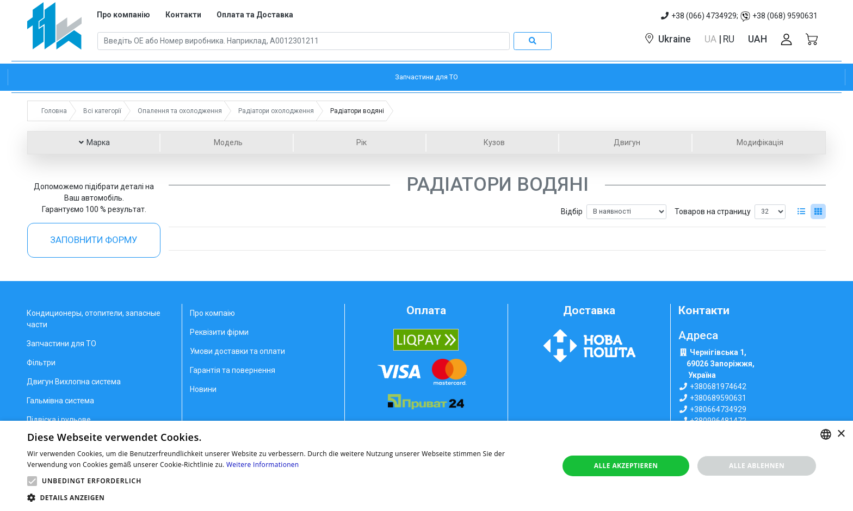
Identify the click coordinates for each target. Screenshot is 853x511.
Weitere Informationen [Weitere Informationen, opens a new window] (262, 464)
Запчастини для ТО (61, 343)
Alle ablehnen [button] (756, 465)
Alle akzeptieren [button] (626, 465)
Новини (203, 389)
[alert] (426, 466)
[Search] (303, 41)
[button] (32, 481)
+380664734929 (718, 409)
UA (711, 39)
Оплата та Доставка (255, 14)
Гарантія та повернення (232, 370)
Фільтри (41, 362)
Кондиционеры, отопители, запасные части (93, 319)
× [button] (841, 434)
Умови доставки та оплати (237, 351)
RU (728, 39)
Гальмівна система (60, 400)
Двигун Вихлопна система (74, 381)
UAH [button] (757, 39)
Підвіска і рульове (59, 419)
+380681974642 (718, 386)
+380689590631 (718, 398)
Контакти (183, 14)
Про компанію (123, 14)
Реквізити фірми (219, 332)
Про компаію (212, 313)
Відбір (572, 211)
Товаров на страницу (713, 211)
